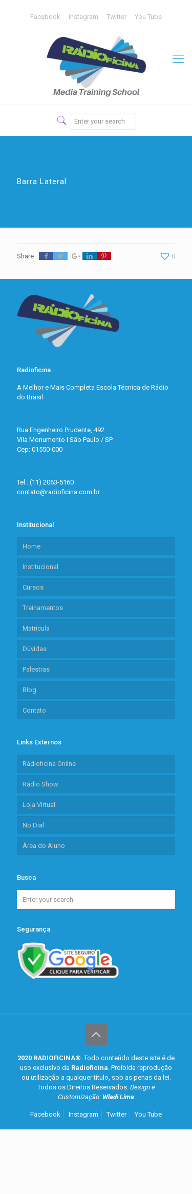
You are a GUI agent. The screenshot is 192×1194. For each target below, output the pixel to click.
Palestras (36, 669)
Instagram (83, 17)
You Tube (148, 17)
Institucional (40, 567)
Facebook (45, 17)
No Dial (33, 825)
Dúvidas (35, 649)
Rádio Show (40, 784)
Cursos (33, 587)
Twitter (116, 17)
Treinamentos (43, 608)
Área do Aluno (44, 845)
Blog (29, 690)
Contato (34, 710)
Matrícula (36, 628)
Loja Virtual (39, 804)
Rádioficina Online (49, 763)
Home (31, 546)
